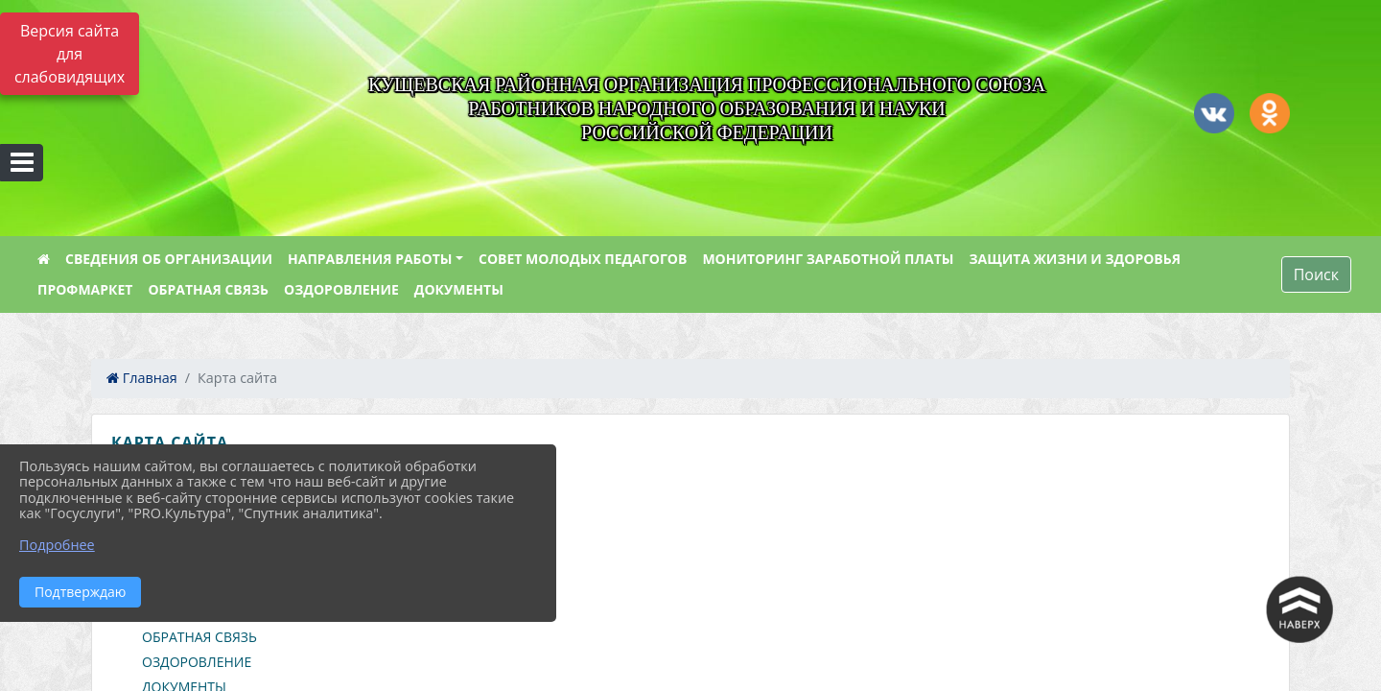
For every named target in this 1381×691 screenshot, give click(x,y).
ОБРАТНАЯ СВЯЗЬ (208, 289)
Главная (141, 378)
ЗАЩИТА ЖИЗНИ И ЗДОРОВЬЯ (1075, 259)
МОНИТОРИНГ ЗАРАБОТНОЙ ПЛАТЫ (827, 259)
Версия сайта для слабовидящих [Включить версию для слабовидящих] (69, 53)
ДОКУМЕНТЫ (458, 289)
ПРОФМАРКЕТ (84, 289)
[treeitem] (694, 487)
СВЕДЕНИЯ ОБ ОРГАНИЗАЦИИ (168, 259)
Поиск (1316, 274)
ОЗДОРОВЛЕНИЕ (341, 289)
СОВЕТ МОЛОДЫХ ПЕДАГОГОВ (583, 259)
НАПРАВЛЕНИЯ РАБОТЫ (370, 259)
